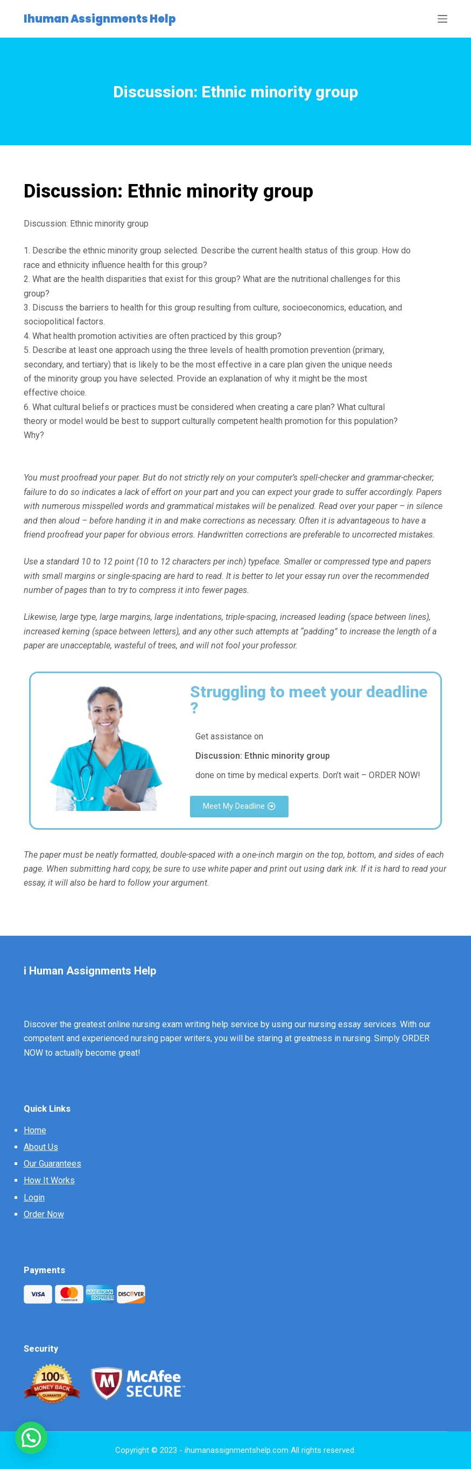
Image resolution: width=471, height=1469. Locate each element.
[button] (239, 806)
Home (35, 1130)
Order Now (44, 1214)
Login (34, 1197)
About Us (41, 1147)
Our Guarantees (52, 1164)
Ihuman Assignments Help (100, 18)
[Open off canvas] (442, 19)
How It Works (49, 1180)
